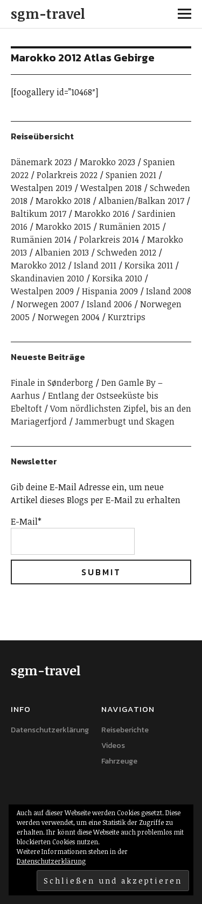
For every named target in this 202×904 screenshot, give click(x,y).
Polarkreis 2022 (67, 175)
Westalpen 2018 (111, 188)
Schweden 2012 (126, 252)
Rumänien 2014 (41, 239)
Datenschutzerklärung (50, 730)
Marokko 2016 (101, 214)
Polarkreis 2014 (109, 239)
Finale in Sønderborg (52, 383)
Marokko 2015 (63, 226)
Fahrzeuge (119, 761)
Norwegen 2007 (48, 304)
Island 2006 (109, 304)
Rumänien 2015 (129, 226)
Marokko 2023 (107, 162)
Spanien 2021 (131, 175)
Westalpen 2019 (41, 188)
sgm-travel (48, 13)
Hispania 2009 (110, 291)
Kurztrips (126, 317)
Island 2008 (168, 291)
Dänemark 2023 (41, 162)
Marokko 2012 (38, 265)
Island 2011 (95, 265)
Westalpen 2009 (42, 291)
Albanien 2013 (62, 252)
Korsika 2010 (117, 278)
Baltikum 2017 (38, 214)
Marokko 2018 (63, 201)
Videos (113, 745)
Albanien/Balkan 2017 (141, 201)
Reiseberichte (125, 730)
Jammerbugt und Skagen (125, 421)
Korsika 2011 (148, 265)
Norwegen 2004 (69, 317)
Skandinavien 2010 (47, 278)
